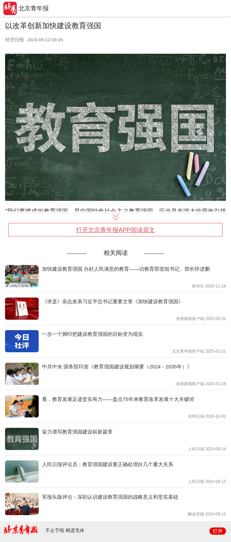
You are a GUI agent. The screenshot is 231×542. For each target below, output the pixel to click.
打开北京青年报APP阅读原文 (115, 230)
